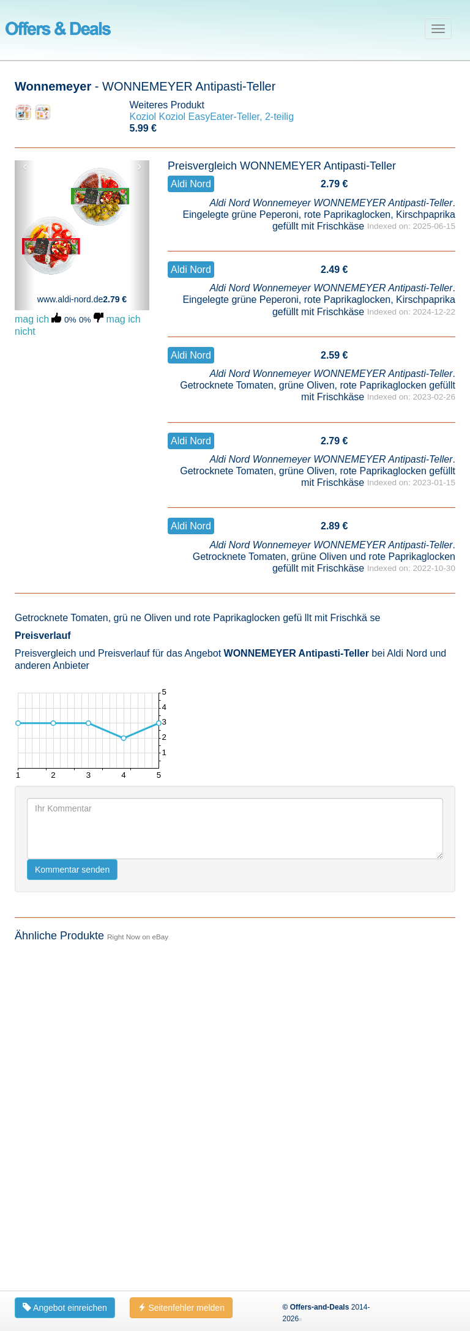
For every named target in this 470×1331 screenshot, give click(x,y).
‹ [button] (25, 166)
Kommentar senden (72, 1203)
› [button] (139, 166)
